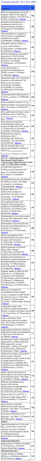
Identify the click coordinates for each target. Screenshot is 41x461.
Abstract (22, 19)
